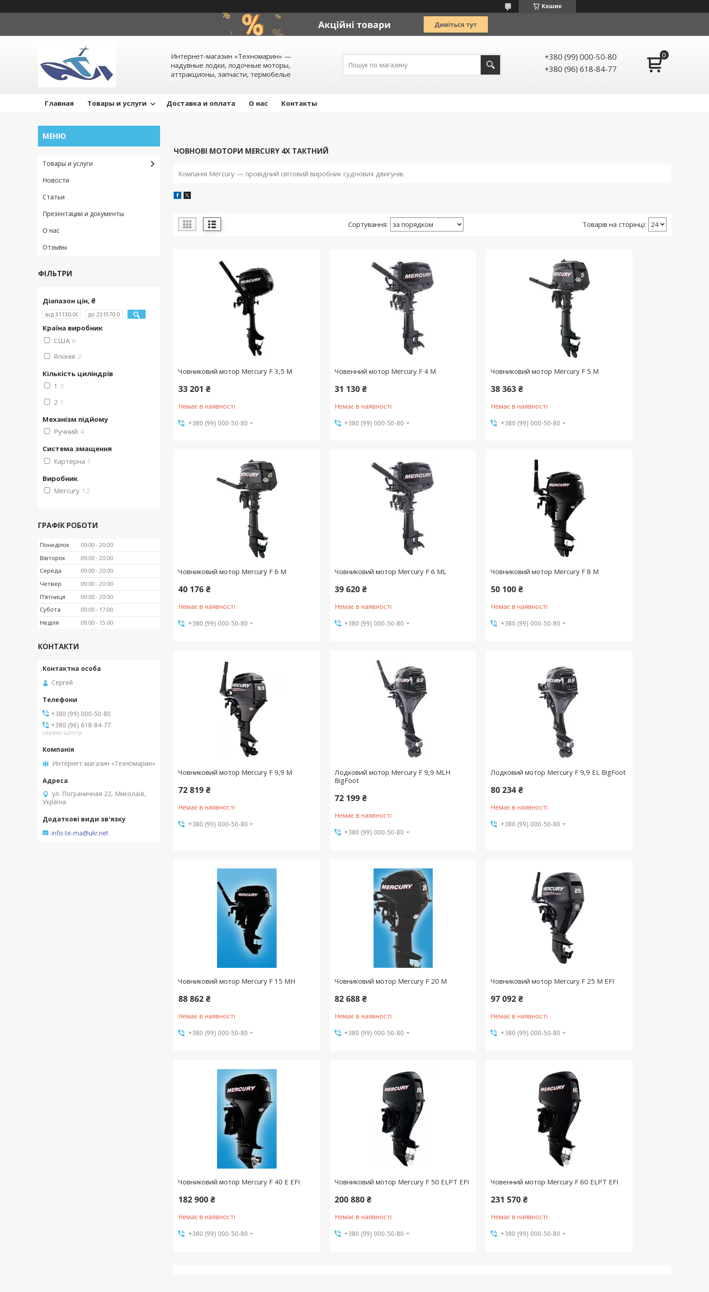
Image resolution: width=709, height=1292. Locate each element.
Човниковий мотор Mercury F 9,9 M (485, 583)
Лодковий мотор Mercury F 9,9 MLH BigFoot (608, 583)
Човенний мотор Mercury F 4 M (355, 371)
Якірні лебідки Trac (232, 1213)
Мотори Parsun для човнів (244, 1187)
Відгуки (54, 1161)
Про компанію (64, 1174)
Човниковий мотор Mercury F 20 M (484, 792)
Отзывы (55, 247)
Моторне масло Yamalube (244, 1200)
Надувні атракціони (233, 1174)
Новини (54, 1200)
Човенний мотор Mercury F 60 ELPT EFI (480, 1001)
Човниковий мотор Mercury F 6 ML (228, 583)
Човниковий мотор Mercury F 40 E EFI (230, 1001)
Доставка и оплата (200, 103)
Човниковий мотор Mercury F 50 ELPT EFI (357, 1001)
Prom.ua (400, 1275)
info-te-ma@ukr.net (80, 833)
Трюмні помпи (225, 1226)
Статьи (54, 197)
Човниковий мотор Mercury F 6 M (609, 375)
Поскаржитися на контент (364, 1283)
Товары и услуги (117, 103)
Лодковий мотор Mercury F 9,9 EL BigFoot (228, 792)
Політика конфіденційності (441, 1283)
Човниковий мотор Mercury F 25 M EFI (611, 792)
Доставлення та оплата (79, 1187)
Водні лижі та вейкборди (242, 1161)
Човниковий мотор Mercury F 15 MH (357, 792)
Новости (56, 180)
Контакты (299, 103)
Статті (52, 1213)
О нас (258, 103)
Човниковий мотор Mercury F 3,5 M (231, 375)
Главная (59, 103)
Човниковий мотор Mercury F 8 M (355, 583)
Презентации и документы (83, 213)
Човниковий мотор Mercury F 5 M (482, 375)
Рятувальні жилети (233, 1239)
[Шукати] (490, 65)
